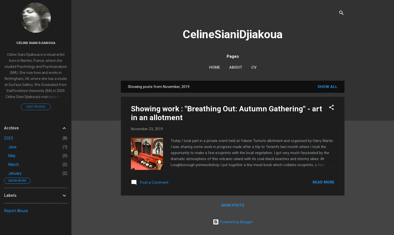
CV (254, 67)
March (13, 164)
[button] (331, 108)
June (12, 147)
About (235, 67)
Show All (327, 86)
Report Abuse (16, 210)
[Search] (341, 13)
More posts (232, 205)
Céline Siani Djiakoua (35, 43)
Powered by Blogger (233, 222)
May (12, 155)
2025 (8, 138)
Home (214, 67)
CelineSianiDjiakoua (233, 34)
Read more (323, 182)
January (15, 173)
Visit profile (35, 107)
